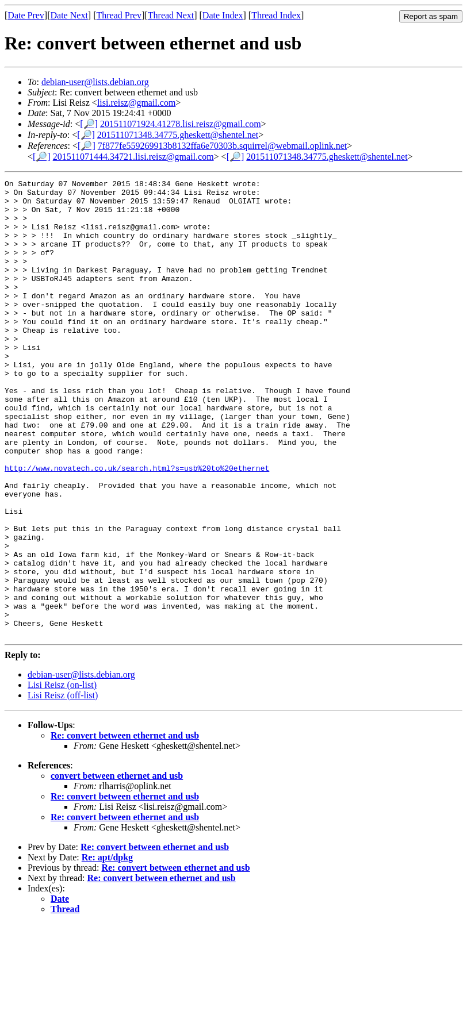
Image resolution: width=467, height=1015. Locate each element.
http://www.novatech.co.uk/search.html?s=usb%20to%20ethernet (137, 526)
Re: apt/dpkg (107, 949)
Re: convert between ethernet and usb (125, 827)
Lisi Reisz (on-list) (62, 776)
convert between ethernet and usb (117, 867)
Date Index (222, 15)
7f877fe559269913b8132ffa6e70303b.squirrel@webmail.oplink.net (222, 146)
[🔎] (89, 124)
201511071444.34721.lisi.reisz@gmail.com (133, 157)
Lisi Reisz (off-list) (63, 786)
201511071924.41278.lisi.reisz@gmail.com (180, 124)
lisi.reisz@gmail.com (136, 102)
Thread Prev (118, 15)
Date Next (69, 15)
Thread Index (276, 15)
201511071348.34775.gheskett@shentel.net (177, 135)
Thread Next (171, 15)
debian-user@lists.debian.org (95, 82)
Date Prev (25, 15)
